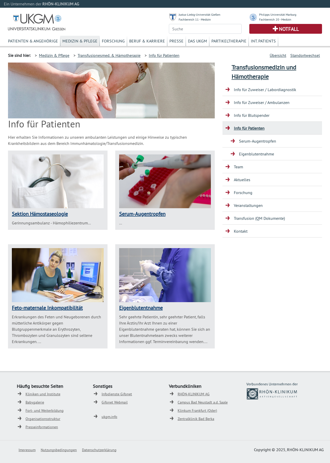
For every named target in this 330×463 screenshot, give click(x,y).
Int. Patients (263, 40)
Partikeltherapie (228, 40)
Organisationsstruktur (43, 418)
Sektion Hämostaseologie (40, 214)
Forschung (113, 40)
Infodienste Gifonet (117, 394)
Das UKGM (197, 40)
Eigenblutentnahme (141, 307)
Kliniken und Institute (43, 394)
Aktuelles (242, 179)
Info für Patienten (164, 55)
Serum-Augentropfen (142, 214)
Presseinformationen (42, 427)
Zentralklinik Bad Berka (196, 418)
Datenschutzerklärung (99, 450)
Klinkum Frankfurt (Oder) (197, 410)
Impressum (27, 450)
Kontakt (241, 231)
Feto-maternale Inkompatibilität (47, 307)
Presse (176, 40)
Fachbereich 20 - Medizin (275, 19)
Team (238, 166)
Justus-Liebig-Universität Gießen (199, 14)
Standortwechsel (305, 55)
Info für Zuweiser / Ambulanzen (262, 102)
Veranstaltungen (248, 205)
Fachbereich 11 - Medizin (195, 19)
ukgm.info (109, 416)
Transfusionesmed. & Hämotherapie (109, 55)
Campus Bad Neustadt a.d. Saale (203, 402)
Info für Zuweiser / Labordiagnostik (265, 89)
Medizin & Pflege (79, 40)
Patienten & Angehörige (33, 40)
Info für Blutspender (251, 115)
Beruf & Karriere (147, 40)
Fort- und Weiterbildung (45, 410)
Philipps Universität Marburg (277, 14)
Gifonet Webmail (115, 402)
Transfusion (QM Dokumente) (259, 218)
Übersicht (278, 55)
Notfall (289, 29)
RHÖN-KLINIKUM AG (194, 394)
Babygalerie (35, 402)
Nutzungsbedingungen (59, 450)
